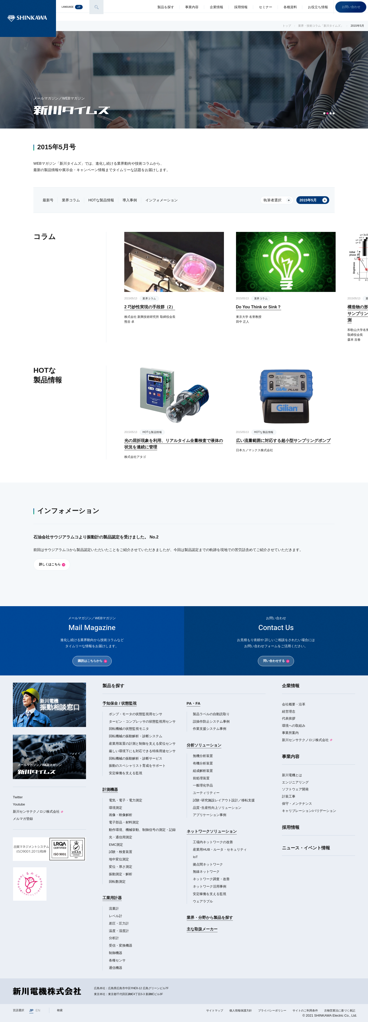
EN (38, 1010)
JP (31, 1010)
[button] (324, 113)
